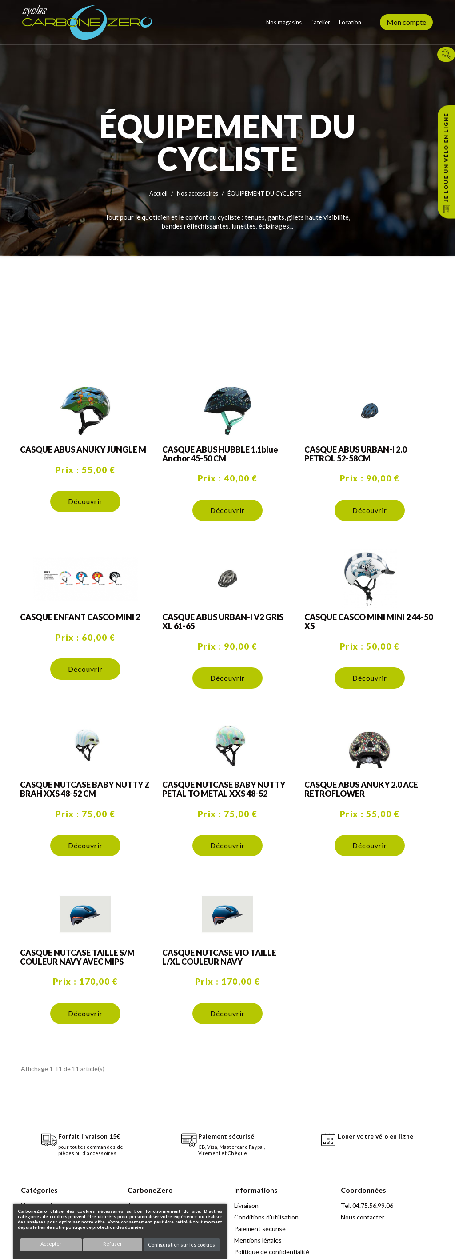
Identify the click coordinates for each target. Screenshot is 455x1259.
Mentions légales (258, 1240)
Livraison (246, 1205)
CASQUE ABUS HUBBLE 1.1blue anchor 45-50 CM (220, 454)
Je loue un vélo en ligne (446, 157)
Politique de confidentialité (271, 1251)
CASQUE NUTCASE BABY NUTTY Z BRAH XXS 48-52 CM (85, 789)
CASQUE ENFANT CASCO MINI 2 (80, 617)
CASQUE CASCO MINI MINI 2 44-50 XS (368, 621)
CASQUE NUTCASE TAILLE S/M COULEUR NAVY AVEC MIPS (77, 957)
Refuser (112, 1244)
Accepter (51, 1244)
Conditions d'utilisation (266, 1217)
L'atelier (320, 22)
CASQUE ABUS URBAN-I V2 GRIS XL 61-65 (222, 621)
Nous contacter (362, 1217)
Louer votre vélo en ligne (375, 1136)
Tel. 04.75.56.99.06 (367, 1205)
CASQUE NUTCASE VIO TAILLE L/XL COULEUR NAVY (219, 957)
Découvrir (85, 501)
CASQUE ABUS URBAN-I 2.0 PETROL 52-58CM (355, 454)
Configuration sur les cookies (181, 1244)
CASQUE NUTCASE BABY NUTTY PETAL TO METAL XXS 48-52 (223, 789)
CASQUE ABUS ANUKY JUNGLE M (83, 449)
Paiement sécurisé (260, 1228)
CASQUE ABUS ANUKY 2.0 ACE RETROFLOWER (361, 789)
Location (350, 22)
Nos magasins (284, 22)
